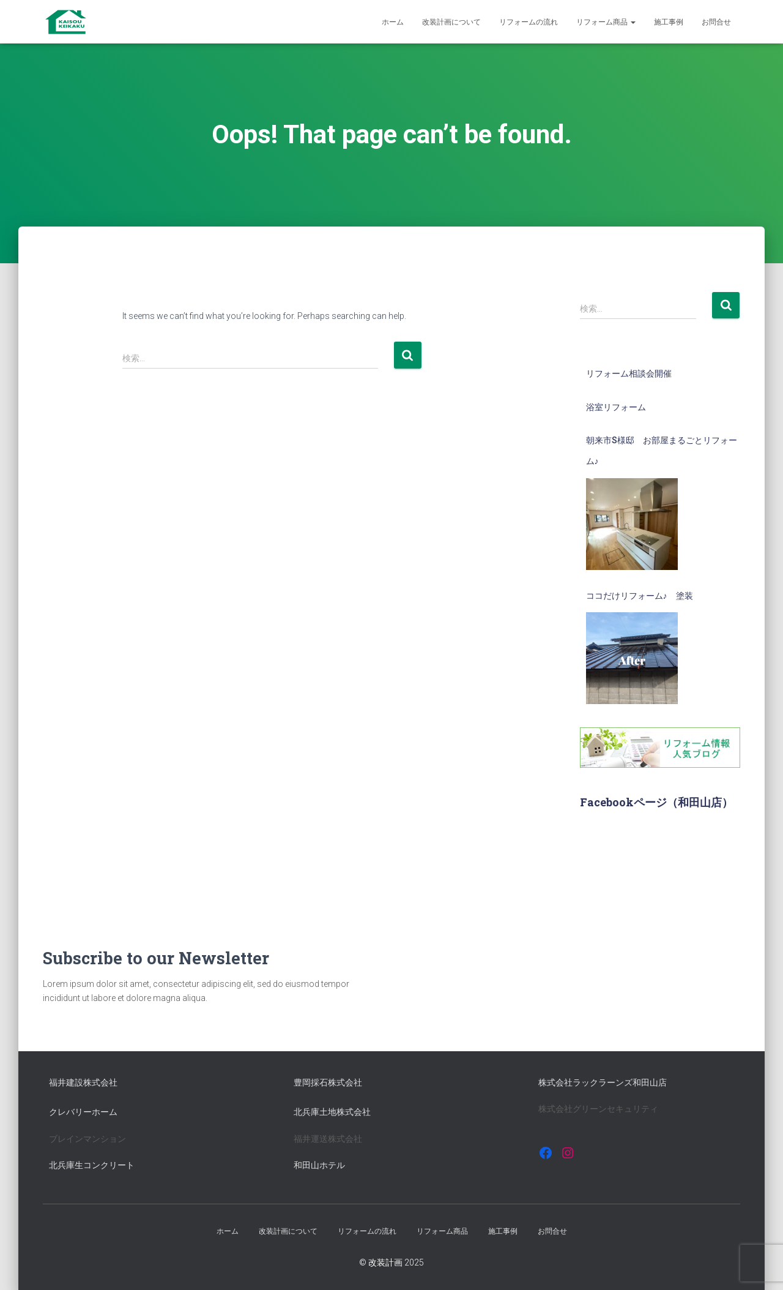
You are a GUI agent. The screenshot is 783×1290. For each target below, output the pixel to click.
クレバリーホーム (83, 1112)
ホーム (393, 22)
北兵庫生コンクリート (92, 1165)
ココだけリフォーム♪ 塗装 (639, 596)
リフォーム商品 (606, 22)
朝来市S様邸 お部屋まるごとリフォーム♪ (661, 450)
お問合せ (716, 22)
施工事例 (668, 22)
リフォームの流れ (528, 22)
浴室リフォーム (616, 407)
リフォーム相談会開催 (629, 373)
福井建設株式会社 (83, 1082)
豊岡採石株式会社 (328, 1082)
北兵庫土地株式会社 (332, 1112)
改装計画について (451, 22)
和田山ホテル (319, 1165)
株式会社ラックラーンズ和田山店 (602, 1082)
